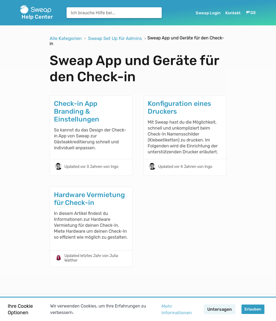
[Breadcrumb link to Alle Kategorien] (66, 37)
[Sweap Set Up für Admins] (115, 37)
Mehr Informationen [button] (176, 309)
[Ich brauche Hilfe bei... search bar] (114, 12)
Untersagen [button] (219, 309)
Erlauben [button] (252, 309)
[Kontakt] (233, 13)
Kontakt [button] (232, 13)
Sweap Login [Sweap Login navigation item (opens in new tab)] (208, 13)
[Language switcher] (250, 13)
